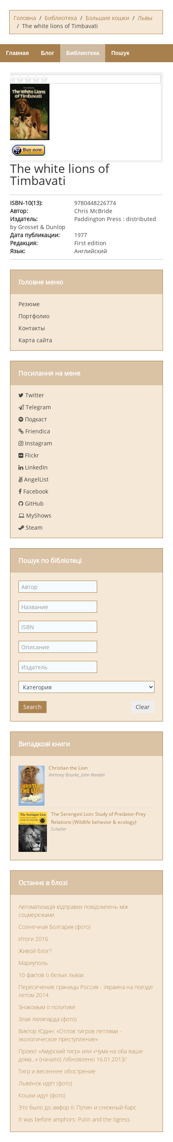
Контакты (31, 328)
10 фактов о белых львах (51, 975)
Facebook (33, 491)
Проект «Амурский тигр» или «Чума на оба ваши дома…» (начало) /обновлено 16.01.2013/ (80, 1055)
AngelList (33, 479)
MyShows (34, 515)
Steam (30, 527)
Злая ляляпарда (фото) (47, 1019)
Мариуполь (33, 963)
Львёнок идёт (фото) (45, 1083)
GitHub (31, 503)
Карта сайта (35, 340)
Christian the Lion (68, 767)
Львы (145, 18)
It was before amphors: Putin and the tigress (74, 1119)
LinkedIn (33, 467)
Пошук (120, 53)
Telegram (34, 407)
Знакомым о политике (46, 1007)
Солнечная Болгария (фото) (54, 927)
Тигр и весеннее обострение (57, 1071)
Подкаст (32, 419)
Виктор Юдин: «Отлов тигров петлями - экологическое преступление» (70, 1035)
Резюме (29, 304)
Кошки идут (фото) (41, 1095)
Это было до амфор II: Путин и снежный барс (77, 1107)
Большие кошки (107, 18)
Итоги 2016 (33, 939)
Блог (47, 53)
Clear (143, 707)
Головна (25, 18)
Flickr (28, 455)
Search (32, 707)
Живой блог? (35, 951)
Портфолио (33, 316)
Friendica (34, 431)
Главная (17, 53)
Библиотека (61, 18)
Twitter (31, 395)
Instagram (35, 443)
